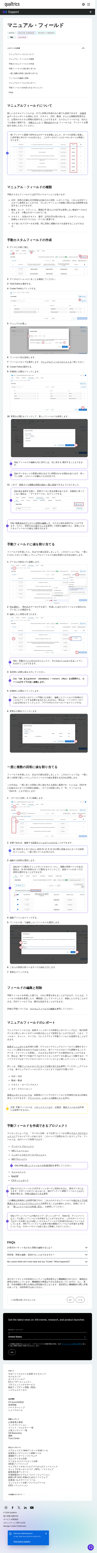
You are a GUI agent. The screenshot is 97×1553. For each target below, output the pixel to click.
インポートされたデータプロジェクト (28, 1155)
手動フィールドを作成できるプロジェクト (26, 88)
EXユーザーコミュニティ (20, 1382)
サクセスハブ (14, 1377)
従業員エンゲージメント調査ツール (24, 1453)
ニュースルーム (15, 1410)
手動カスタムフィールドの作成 (21, 64)
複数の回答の (35, 485)
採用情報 (12, 1405)
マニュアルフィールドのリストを (56, 362)
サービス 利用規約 (10, 1519)
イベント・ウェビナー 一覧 (20, 1428)
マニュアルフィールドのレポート (22, 83)
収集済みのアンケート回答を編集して (32, 523)
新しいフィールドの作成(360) (39, 1165)
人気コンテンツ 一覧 (17, 1430)
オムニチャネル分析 (17, 1458)
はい (70, 1299)
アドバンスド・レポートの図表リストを (46, 1098)
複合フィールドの (71, 1107)
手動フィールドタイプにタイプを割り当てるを (39, 1066)
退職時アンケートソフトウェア (22, 1456)
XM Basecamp (15, 1433)
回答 (21, 485)
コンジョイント (18, 1172)
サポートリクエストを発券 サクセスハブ (27, 1374)
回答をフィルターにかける (44, 843)
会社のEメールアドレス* (15, 1329)
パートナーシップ (16, 1407)
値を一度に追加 (49, 485)
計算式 (58, 1107)
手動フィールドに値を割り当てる (22, 69)
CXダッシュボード (20, 1180)
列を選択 (14, 607)
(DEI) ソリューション (18, 1485)
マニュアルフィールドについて (21, 54)
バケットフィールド (43, 1107)
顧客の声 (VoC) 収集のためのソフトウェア (28, 1477)
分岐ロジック (34, 122)
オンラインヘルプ (16, 1379)
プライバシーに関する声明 (71, 1344)
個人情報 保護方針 (10, 1516)
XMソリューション (20, 1151)
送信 (12, 1352)
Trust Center (14, 1438)
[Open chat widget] (91, 1547)
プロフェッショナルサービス (21, 1385)
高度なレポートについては (19, 1095)
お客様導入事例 (15, 1422)
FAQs (11, 92)
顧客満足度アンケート (18, 1472)
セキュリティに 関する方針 (14, 1523)
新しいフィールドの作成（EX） (28, 1207)
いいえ (80, 1299)
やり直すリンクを (39, 526)
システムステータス (17, 1390)
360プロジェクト (19, 1159)
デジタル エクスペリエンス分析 (23, 1461)
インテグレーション (17, 1425)
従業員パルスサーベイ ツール (22, 1480)
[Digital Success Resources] (83, 4)
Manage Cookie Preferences (14, 1526)
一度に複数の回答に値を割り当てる (23, 73)
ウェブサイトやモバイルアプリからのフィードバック (33, 1466)
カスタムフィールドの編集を (43, 1009)
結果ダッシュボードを (17, 1047)
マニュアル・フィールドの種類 (21, 59)
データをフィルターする (63, 661)
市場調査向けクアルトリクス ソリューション (29, 1475)
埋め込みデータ (51, 122)
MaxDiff (14, 1176)
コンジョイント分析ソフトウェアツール (26, 1483)
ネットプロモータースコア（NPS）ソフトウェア (31, 1469)
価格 (10, 1436)
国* (9, 1333)
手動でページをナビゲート (31, 661)
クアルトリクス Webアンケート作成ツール (28, 1450)
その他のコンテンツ (15, 1494)
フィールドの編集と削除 (19, 78)
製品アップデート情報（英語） (22, 1387)
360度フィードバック (18, 1464)
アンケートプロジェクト (22, 1146)
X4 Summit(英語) (16, 1402)
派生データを (37, 1194)
